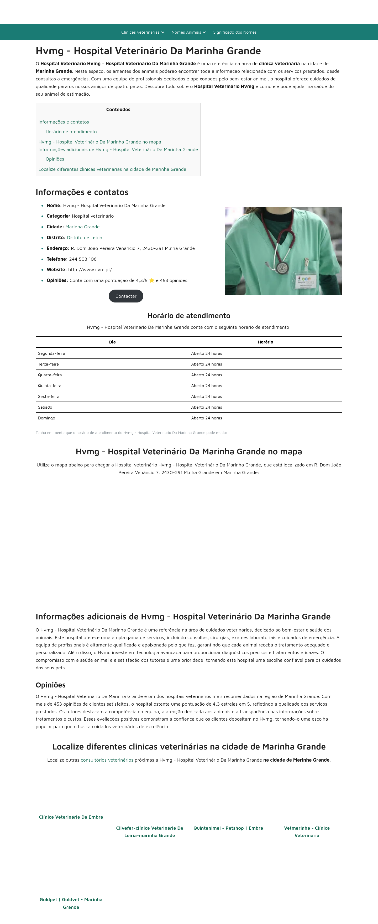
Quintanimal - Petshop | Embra (228, 828)
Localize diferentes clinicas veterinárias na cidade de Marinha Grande (112, 169)
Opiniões (55, 159)
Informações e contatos (64, 122)
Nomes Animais (186, 32)
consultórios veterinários (107, 760)
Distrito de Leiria (84, 237)
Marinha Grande (82, 226)
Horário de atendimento (71, 131)
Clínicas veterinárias (140, 32)
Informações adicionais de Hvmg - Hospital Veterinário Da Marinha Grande (118, 149)
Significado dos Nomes (234, 32)
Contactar (126, 296)
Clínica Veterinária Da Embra (71, 817)
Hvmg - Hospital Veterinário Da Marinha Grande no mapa (100, 142)
